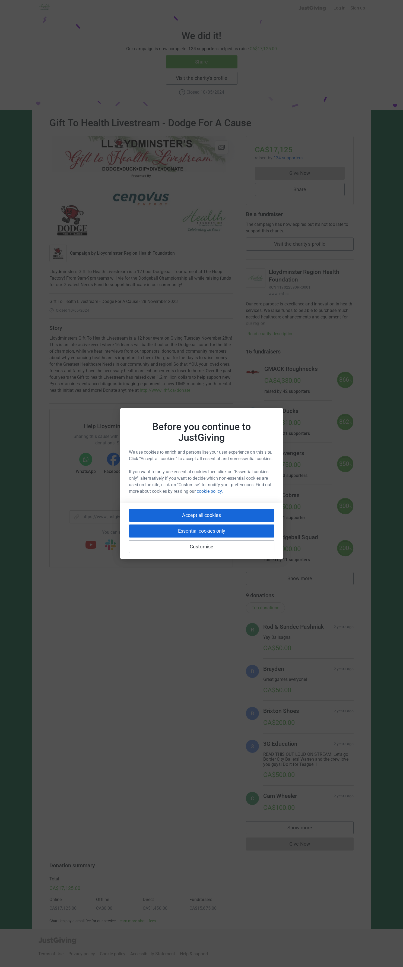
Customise (201, 546)
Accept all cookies (201, 515)
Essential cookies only (201, 531)
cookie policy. (210, 491)
